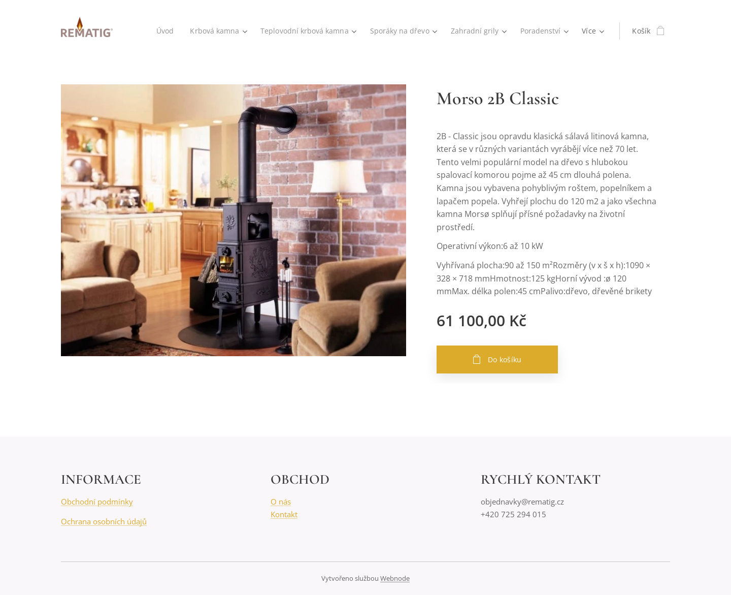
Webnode (395, 578)
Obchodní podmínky (97, 501)
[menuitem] (159, 31)
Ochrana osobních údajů (104, 521)
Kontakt (284, 514)
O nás (281, 501)
